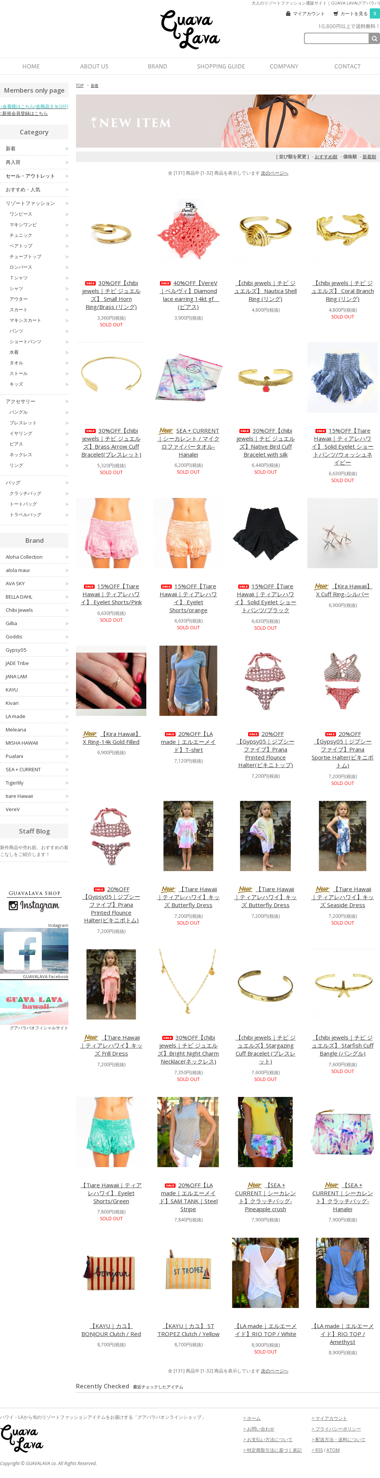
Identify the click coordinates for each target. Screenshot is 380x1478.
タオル (39, 362)
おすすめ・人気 (37, 189)
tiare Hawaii (37, 796)
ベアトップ (39, 246)
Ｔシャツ (39, 277)
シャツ (39, 288)
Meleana (37, 729)
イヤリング (39, 433)
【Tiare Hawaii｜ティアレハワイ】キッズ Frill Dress (111, 1045)
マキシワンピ (39, 224)
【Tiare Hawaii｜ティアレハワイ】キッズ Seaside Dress (342, 897)
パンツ (39, 331)
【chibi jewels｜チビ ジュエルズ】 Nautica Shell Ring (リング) (265, 291)
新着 (94, 85)
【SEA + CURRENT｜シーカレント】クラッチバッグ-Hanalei (342, 1197)
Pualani (37, 756)
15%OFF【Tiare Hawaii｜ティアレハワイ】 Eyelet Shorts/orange (188, 598)
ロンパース (39, 267)
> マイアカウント (329, 1418)
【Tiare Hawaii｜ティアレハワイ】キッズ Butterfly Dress (188, 897)
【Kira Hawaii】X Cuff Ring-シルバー (342, 590)
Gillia (37, 623)
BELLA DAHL (37, 596)
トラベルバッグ (39, 514)
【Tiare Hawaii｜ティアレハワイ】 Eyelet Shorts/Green (111, 1193)
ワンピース (39, 214)
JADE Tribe (37, 663)
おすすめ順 (326, 156)
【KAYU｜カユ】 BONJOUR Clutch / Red (111, 1330)
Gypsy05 (37, 649)
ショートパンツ (39, 341)
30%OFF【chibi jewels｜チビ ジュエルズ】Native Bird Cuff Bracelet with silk (265, 442)
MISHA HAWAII (37, 742)
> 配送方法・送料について (339, 1439)
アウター (39, 299)
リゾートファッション (37, 203)
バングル (39, 412)
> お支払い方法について (268, 1439)
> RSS (317, 1450)
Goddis (37, 636)
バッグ (37, 482)
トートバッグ (39, 504)
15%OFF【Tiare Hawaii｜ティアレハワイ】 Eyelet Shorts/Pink (111, 594)
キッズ (39, 384)
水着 (39, 352)
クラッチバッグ (39, 493)
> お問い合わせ (258, 1429)
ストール (39, 373)
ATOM (333, 1450)
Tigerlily (37, 782)
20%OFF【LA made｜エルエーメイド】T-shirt (188, 741)
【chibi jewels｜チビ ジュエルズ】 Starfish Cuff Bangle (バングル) (343, 1045)
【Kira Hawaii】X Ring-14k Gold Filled (111, 737)
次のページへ (274, 173)
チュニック (39, 235)
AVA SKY (37, 583)
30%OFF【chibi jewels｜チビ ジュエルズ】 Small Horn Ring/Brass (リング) (111, 294)
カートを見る (360, 13)
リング (39, 465)
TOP (80, 85)
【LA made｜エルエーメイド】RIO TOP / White (265, 1330)
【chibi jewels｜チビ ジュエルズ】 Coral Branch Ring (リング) (342, 291)
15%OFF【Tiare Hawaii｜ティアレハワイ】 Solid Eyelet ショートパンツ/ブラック (265, 598)
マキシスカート (39, 320)
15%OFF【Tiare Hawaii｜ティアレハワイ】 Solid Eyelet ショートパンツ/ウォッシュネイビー (343, 446)
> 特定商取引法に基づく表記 (272, 1450)
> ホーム (252, 1418)
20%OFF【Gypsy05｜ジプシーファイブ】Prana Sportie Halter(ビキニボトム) (343, 749)
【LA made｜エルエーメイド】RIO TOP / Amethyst (342, 1334)
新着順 (369, 156)
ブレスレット (39, 422)
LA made (37, 716)
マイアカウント (309, 13)
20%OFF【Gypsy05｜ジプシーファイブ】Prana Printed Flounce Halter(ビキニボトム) (111, 904)
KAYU (37, 689)
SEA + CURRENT (37, 769)
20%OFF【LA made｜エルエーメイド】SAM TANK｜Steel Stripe (188, 1197)
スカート (39, 309)
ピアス (39, 444)
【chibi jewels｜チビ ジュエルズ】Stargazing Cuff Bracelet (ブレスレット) (266, 1049)
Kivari (37, 703)
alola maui (37, 570)
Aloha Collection (37, 556)
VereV (37, 809)
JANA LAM (37, 676)
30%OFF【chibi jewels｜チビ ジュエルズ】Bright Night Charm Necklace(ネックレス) (188, 1049)
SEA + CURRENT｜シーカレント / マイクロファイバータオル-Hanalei (188, 442)
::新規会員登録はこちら (24, 113)
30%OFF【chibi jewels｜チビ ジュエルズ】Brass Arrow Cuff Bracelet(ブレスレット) (111, 442)
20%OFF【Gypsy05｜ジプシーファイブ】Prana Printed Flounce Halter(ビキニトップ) (265, 749)
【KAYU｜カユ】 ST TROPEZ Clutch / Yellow (188, 1330)
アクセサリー (37, 401)
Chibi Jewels (37, 610)
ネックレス (39, 454)
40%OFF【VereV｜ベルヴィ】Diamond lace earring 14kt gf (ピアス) (189, 294)
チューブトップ (39, 256)
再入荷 (37, 162)
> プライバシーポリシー (336, 1429)
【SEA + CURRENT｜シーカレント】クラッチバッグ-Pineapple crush (265, 1197)
